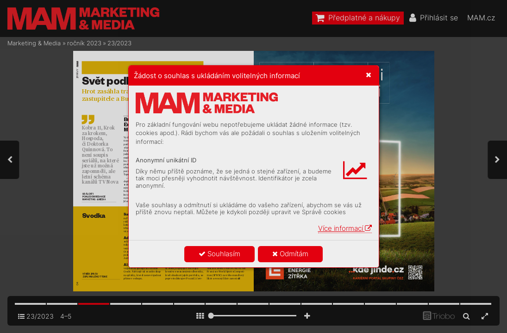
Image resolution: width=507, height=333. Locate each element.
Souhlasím (219, 253)
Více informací (345, 228)
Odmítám (290, 253)
